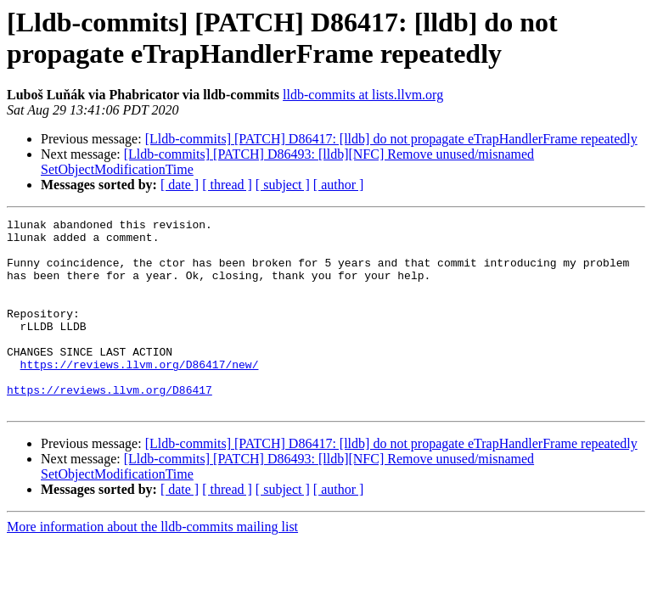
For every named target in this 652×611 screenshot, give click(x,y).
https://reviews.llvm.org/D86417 (109, 425)
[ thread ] (227, 184)
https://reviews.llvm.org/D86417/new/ (139, 394)
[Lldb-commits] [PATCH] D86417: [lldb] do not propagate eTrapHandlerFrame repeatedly (391, 139)
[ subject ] (283, 184)
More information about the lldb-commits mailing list (152, 565)
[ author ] (338, 184)
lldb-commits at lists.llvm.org (363, 94)
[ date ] (179, 184)
